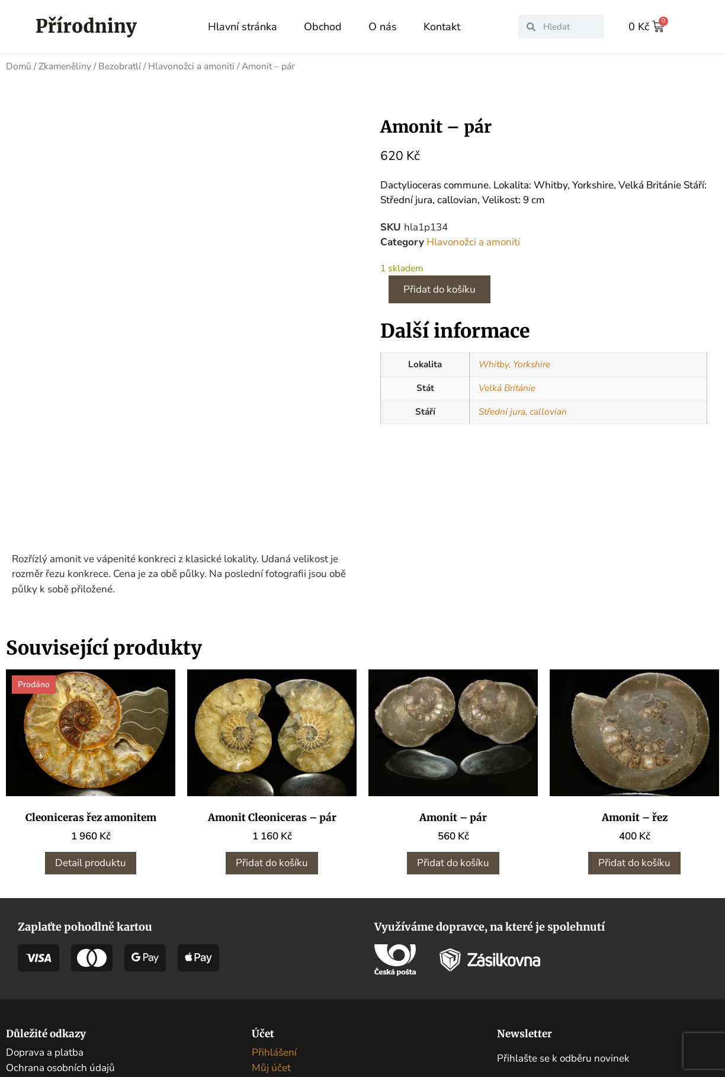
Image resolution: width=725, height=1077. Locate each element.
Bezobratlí (119, 65)
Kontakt (442, 27)
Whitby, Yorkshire (514, 364)
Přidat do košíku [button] (272, 773)
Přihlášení (274, 963)
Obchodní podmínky (51, 993)
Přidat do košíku (439, 289)
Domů (18, 65)
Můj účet (271, 978)
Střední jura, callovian (523, 411)
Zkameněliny (65, 65)
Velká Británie (507, 387)
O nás (382, 27)
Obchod (323, 27)
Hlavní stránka (242, 27)
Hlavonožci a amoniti (191, 65)
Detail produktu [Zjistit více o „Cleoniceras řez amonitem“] (90, 773)
